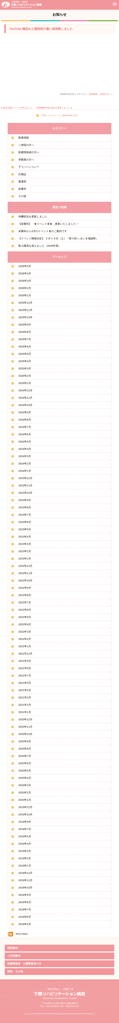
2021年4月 (24, 690)
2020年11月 (25, 726)
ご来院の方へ (104, 94)
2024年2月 (24, 463)
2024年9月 (24, 412)
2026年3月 (24, 280)
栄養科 (22, 188)
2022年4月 (24, 624)
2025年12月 (25, 302)
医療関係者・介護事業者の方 (24, 963)
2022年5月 (24, 617)
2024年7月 (24, 426)
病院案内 (12, 947)
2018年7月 (24, 909)
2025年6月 (24, 346)
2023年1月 (24, 558)
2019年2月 (24, 858)
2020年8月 (24, 748)
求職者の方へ (26, 159)
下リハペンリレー (28, 166)
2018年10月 (25, 887)
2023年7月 (24, 514)
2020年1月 (24, 799)
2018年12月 (25, 872)
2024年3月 (24, 456)
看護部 (22, 181)
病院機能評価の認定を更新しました (53, 108)
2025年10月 (25, 317)
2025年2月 (24, 375)
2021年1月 (24, 712)
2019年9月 (24, 821)
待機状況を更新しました (32, 216)
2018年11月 (25, 880)
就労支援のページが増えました (17, 108)
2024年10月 (25, 404)
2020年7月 (24, 755)
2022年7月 (24, 602)
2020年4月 (24, 777)
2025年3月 (24, 368)
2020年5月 (24, 770)
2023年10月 (25, 492)
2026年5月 (24, 266)
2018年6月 (24, 916)
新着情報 (93, 94)
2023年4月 (24, 536)
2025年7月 (24, 339)
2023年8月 (24, 507)
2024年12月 (25, 390)
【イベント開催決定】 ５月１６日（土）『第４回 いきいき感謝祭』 (58, 238)
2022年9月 (24, 587)
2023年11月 (25, 485)
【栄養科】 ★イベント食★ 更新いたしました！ (48, 223)
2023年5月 (24, 529)
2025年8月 (24, 331)
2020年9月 (24, 741)
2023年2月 (24, 551)
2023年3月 (24, 543)
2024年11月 (25, 397)
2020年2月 (24, 792)
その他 (22, 196)
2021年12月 (25, 653)
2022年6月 (24, 609)
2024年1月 (24, 470)
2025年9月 (24, 324)
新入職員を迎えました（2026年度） (39, 245)
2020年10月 (25, 733)
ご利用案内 (13, 955)
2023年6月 (24, 521)
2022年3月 (24, 631)
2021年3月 (24, 697)
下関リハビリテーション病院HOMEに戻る (59, 115)
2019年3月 (24, 850)
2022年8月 (24, 595)
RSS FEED (22, 934)
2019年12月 (25, 807)
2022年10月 (25, 580)
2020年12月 (25, 719)
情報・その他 (15, 971)
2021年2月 (24, 704)
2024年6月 (24, 434)
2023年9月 (24, 500)
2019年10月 (25, 814)
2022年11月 (25, 573)
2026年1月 (24, 295)
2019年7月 (24, 829)
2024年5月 (24, 441)
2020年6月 (24, 763)
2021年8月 (24, 668)
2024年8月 (24, 419)
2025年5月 (24, 353)
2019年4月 (24, 843)
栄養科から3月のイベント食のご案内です (42, 231)
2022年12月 (25, 565)
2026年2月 (24, 288)
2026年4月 (24, 273)
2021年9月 (24, 660)
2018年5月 (24, 924)
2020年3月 (24, 785)
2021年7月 (24, 675)
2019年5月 (24, 836)
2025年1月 (24, 383)
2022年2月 (24, 638)
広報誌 (22, 174)
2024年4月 (24, 448)
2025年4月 (24, 361)
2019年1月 (24, 865)
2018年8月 (24, 902)
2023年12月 (25, 478)
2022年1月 (24, 646)
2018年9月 (24, 894)
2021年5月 (24, 682)
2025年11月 (25, 309)
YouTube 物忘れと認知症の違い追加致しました (41, 28)
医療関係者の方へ (28, 152)
